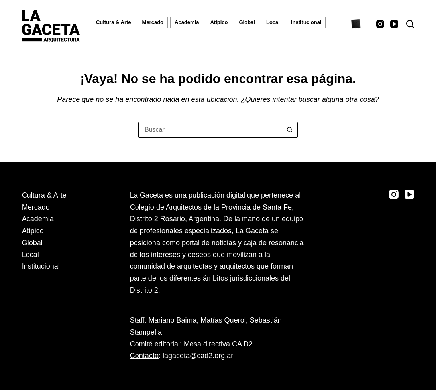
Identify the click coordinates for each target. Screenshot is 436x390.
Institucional (306, 22)
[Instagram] (380, 24)
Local (273, 22)
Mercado (152, 22)
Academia (187, 22)
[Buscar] (410, 24)
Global (247, 22)
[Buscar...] (210, 130)
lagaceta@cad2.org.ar (198, 356)
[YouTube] (394, 24)
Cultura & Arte (113, 22)
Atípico (219, 22)
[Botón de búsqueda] (290, 130)
